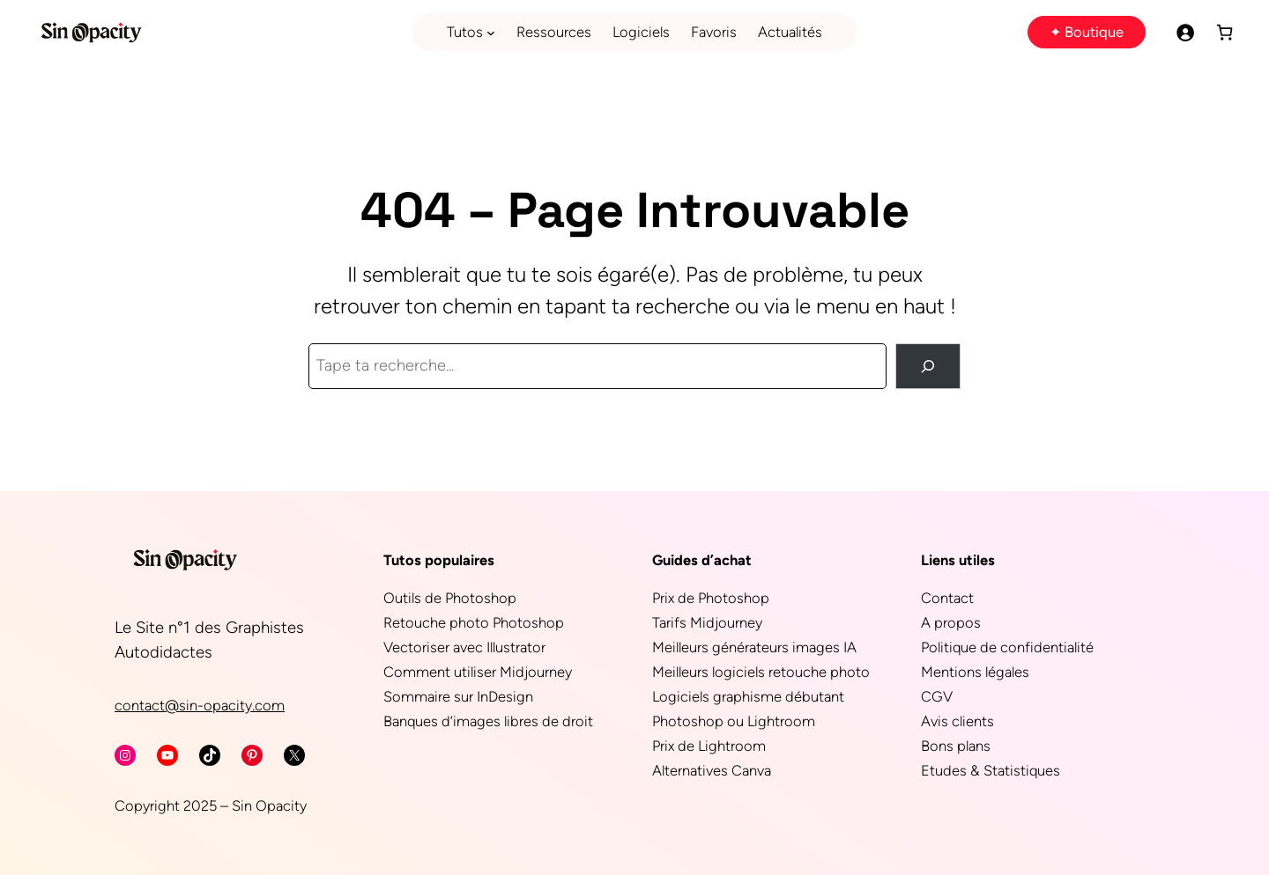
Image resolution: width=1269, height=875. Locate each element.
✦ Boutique (1087, 31)
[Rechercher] (928, 366)
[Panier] (1224, 32)
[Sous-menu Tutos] (490, 32)
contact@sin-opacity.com (200, 705)
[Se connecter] (1185, 32)
